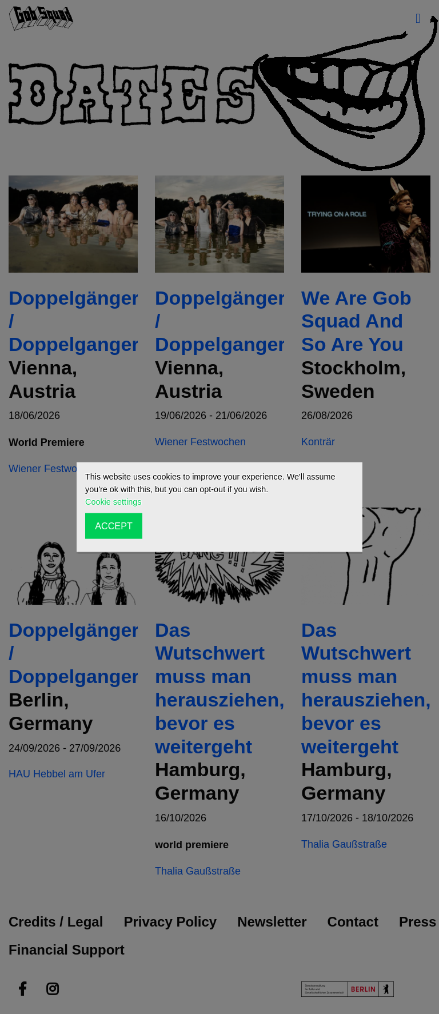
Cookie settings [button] (113, 501)
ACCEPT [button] (114, 526)
